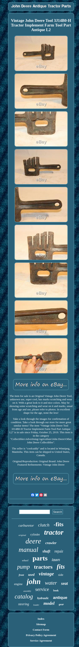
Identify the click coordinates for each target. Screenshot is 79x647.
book (56, 590)
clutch (44, 525)
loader (36, 605)
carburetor (26, 526)
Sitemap (41, 624)
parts (40, 558)
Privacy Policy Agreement (41, 635)
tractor (53, 532)
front (21, 575)
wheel (25, 560)
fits (61, 566)
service (42, 589)
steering (23, 604)
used (31, 574)
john (34, 581)
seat (64, 583)
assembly (27, 591)
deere (33, 541)
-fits (59, 524)
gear (61, 604)
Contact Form (41, 629)
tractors (43, 567)
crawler (50, 543)
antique (60, 597)
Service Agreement (41, 640)
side (60, 574)
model (49, 603)
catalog (24, 596)
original (22, 535)
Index (41, 618)
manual (28, 549)
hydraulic (43, 598)
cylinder (35, 534)
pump (23, 567)
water (51, 583)
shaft (46, 551)
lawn (56, 560)
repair (59, 551)
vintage (46, 573)
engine (18, 584)
